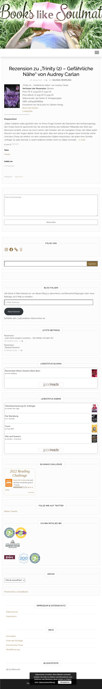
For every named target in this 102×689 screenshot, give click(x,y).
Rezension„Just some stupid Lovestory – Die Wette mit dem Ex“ (29, 336)
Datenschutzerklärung (47, 682)
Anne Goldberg (12, 373)
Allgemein (18, 177)
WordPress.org (13, 649)
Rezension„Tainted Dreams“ (12, 346)
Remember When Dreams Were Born (22, 371)
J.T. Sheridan (11, 418)
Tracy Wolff (10, 429)
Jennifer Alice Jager (13, 408)
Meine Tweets (10, 511)
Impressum (11, 616)
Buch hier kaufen (30, 108)
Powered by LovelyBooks (16, 592)
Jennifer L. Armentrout (14, 439)
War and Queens (13, 436)
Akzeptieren (64, 682)
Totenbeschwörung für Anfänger (20, 406)
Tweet (7, 154)
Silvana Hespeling (62, 80)
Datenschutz (12, 612)
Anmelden (11, 636)
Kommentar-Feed (14, 645)
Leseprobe (27, 111)
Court (7, 426)
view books (31, 492)
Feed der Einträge (14, 640)
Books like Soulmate (20, 480)
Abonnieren (14, 311)
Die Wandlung (11, 416)
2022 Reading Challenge (20, 473)
